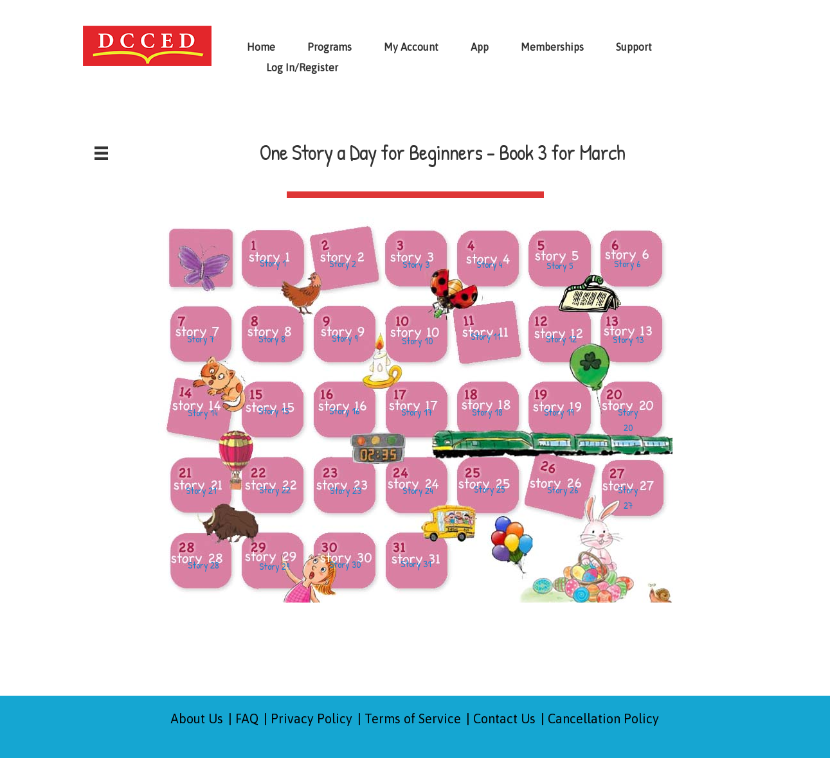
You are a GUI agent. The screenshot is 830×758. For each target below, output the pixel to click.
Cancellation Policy (603, 718)
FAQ (246, 718)
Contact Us (504, 718)
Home (261, 47)
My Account (411, 47)
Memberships (552, 47)
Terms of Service (413, 718)
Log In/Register (302, 67)
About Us (197, 718)
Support (634, 47)
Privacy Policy (311, 718)
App (480, 47)
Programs (329, 47)
